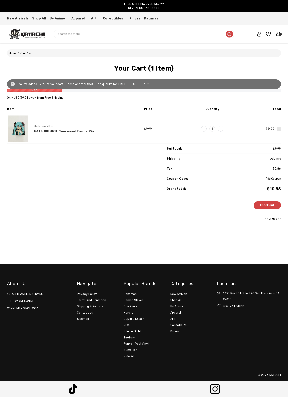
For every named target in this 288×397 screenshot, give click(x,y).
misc (127, 325)
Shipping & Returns (90, 306)
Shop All (39, 18)
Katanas (152, 18)
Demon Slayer (133, 300)
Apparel (79, 18)
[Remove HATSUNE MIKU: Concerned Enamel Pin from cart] (279, 129)
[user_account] (257, 34)
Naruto (128, 312)
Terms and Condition (91, 300)
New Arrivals (18, 18)
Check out (267, 205)
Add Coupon (273, 178)
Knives (135, 18)
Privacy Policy (87, 294)
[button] (73, 389)
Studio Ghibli (132, 331)
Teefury (129, 337)
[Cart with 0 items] (277, 34)
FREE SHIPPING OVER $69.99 (144, 4)
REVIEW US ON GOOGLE (144, 8)
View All (129, 356)
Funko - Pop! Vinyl (136, 343)
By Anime (59, 18)
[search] (229, 34)
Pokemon (130, 294)
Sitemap (83, 319)
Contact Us (85, 312)
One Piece (130, 306)
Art (95, 18)
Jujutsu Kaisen (134, 319)
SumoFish (130, 350)
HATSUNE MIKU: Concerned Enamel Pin (64, 131)
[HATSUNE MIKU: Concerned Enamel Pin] (212, 129)
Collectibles (114, 18)
